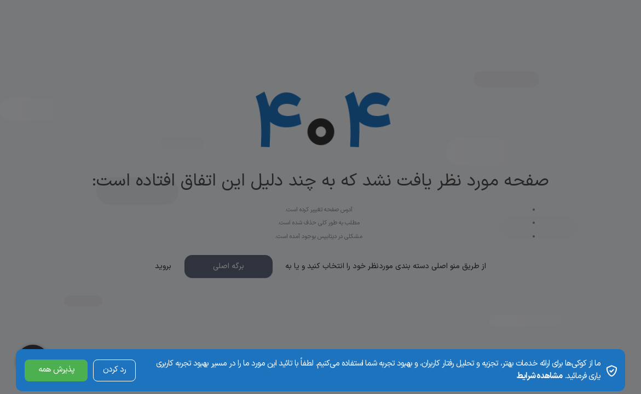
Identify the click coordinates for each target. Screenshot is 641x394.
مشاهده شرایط (539, 376)
